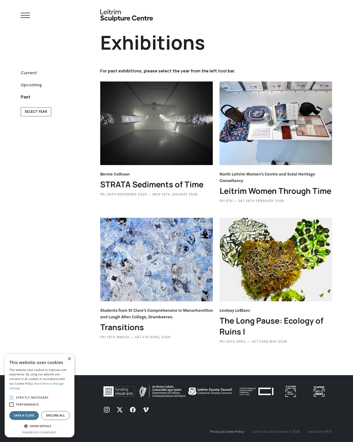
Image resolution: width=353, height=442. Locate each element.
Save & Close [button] (24, 415)
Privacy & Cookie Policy (227, 431)
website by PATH (320, 431)
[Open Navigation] (25, 16)
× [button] (69, 359)
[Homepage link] (126, 13)
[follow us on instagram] (106, 410)
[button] (39, 426)
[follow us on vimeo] (145, 410)
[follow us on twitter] (119, 410)
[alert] (39, 395)
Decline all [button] (55, 415)
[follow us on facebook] (132, 410)
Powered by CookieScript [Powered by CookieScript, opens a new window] (40, 432)
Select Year (36, 111)
